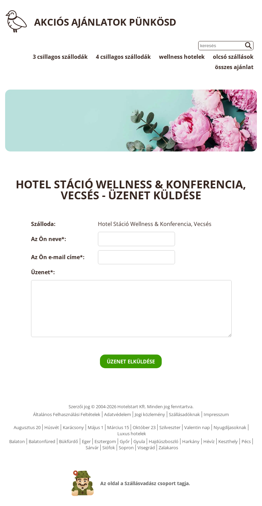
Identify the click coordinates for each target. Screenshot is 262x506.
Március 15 (118, 427)
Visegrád (146, 447)
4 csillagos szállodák (123, 57)
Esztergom (105, 441)
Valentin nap (197, 427)
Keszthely (228, 441)
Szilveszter (169, 427)
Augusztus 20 (27, 427)
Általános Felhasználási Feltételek (66, 414)
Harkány (191, 441)
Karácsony (73, 427)
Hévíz (209, 441)
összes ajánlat (234, 67)
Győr (125, 441)
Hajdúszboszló (163, 441)
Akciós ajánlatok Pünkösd (105, 21)
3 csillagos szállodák (60, 57)
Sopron (126, 447)
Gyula (139, 441)
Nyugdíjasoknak (230, 427)
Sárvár (92, 447)
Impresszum (216, 414)
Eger (86, 441)
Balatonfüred (42, 441)
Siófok (108, 447)
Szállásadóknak (184, 414)
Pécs (246, 441)
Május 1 (95, 427)
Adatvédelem (117, 414)
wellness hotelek (182, 57)
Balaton (17, 441)
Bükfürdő (68, 441)
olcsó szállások (233, 57)
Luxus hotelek (131, 433)
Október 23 (144, 427)
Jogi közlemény (150, 414)
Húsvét (51, 427)
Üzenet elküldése (131, 361)
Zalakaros (168, 447)
